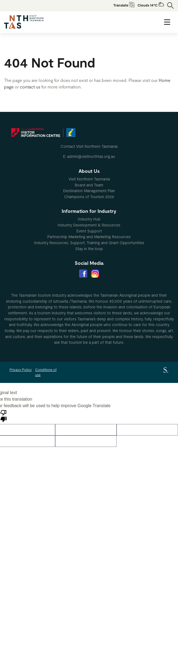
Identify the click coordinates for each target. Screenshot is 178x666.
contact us (30, 86)
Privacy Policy (21, 369)
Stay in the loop (89, 248)
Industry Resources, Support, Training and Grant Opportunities (89, 242)
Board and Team (89, 185)
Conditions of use (46, 372)
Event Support (89, 231)
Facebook (83, 273)
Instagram (95, 273)
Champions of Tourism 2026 (89, 196)
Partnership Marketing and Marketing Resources (89, 236)
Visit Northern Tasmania (89, 179)
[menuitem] (89, 179)
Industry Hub (89, 219)
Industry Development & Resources (89, 225)
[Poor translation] (3, 415)
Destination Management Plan (89, 190)
